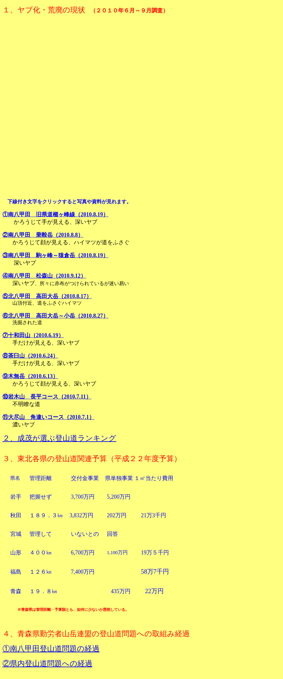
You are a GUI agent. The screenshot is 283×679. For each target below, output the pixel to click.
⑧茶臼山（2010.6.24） (30, 356)
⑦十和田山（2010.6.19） (33, 335)
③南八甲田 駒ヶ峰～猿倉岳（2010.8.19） (55, 255)
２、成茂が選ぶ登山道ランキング (59, 438)
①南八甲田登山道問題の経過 (50, 649)
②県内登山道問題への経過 (47, 663)
